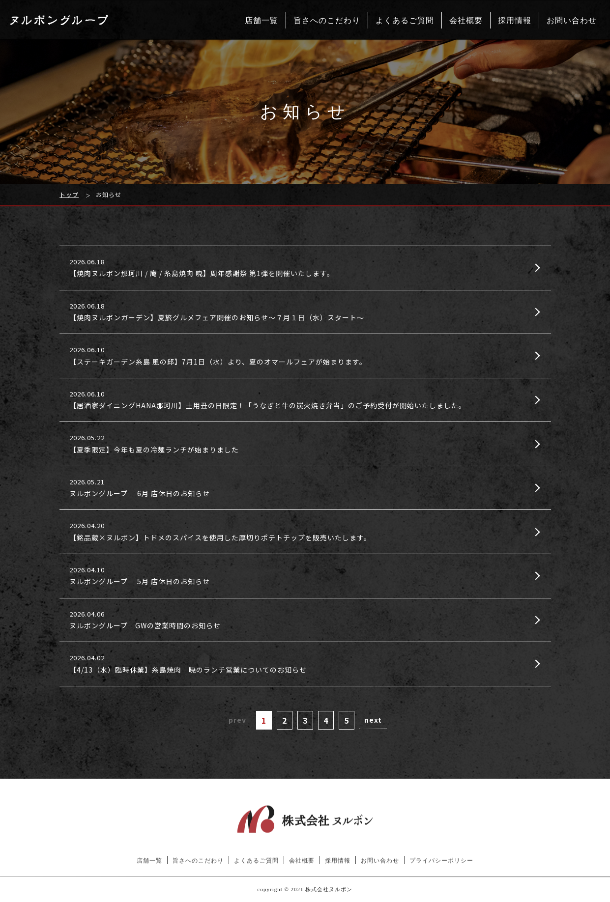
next (373, 720)
